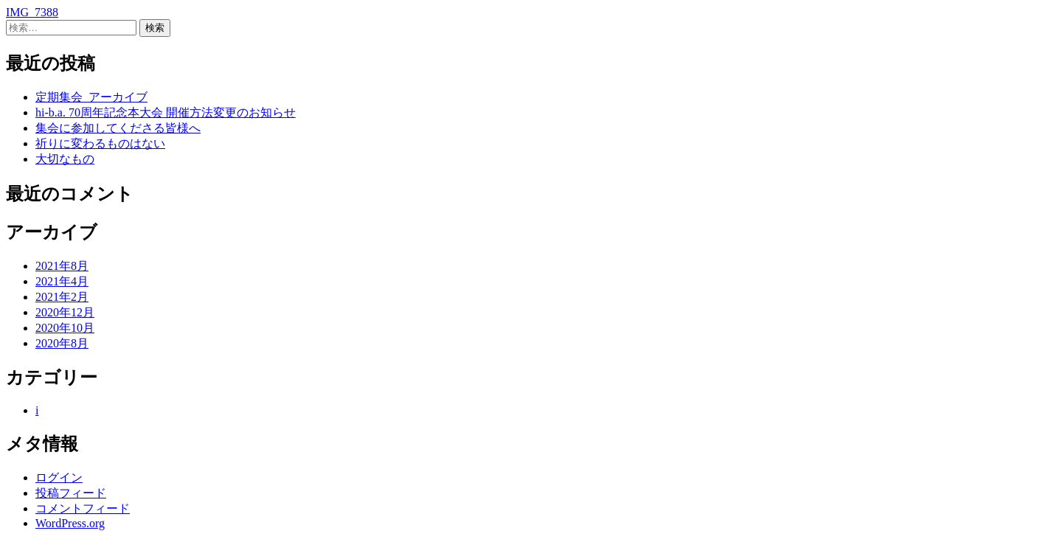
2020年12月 (64, 312)
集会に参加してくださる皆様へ (118, 128)
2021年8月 (61, 266)
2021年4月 (61, 281)
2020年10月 (64, 328)
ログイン (59, 477)
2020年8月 (61, 343)
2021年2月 (61, 297)
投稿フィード (70, 493)
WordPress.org (70, 523)
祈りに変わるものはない (100, 143)
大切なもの (64, 159)
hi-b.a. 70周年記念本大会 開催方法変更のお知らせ (165, 112)
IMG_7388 (32, 12)
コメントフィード (82, 508)
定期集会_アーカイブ (91, 97)
